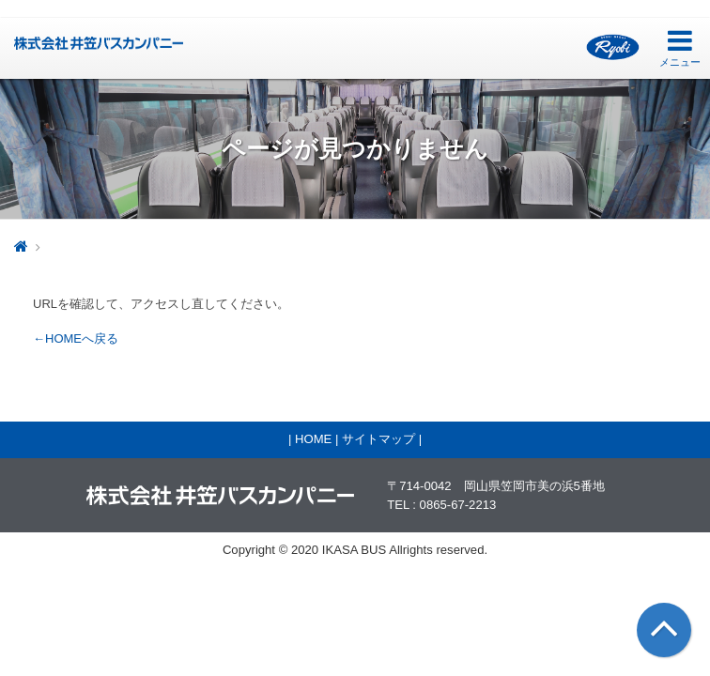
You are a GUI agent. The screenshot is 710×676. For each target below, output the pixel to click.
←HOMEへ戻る (75, 338)
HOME (313, 439)
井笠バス (98, 43)
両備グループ (613, 47)
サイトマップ (378, 439)
